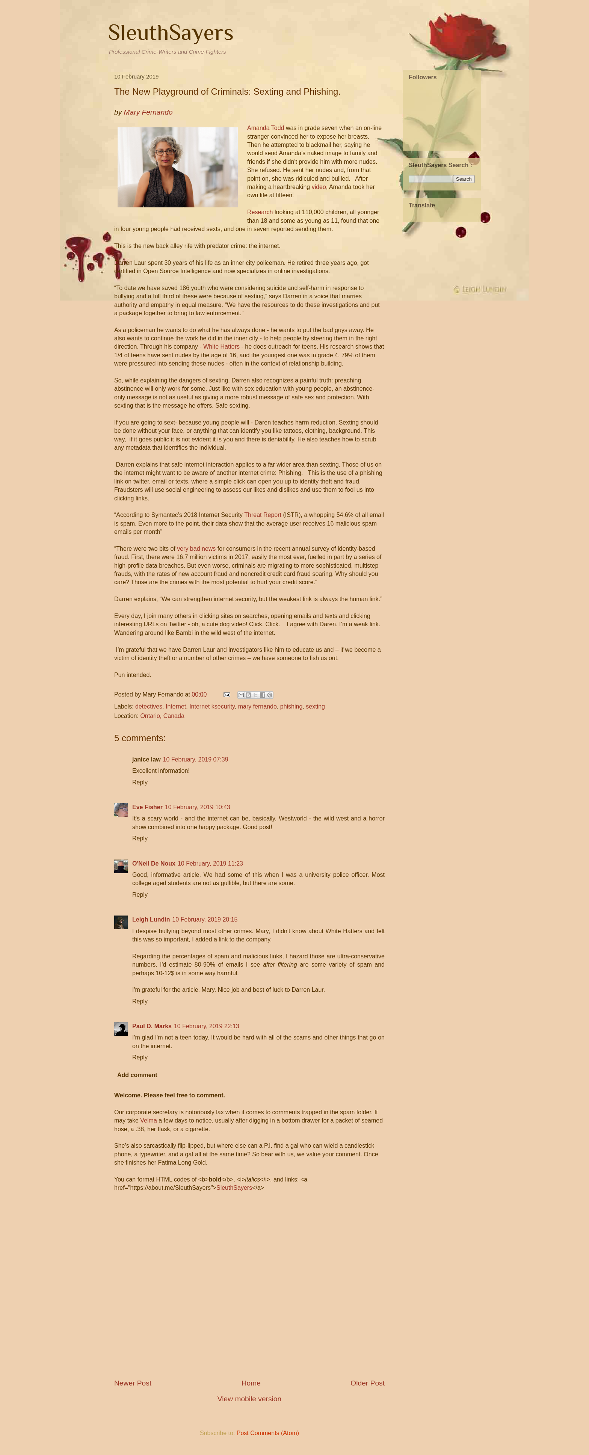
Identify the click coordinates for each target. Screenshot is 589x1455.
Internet (176, 706)
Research (260, 212)
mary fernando (257, 706)
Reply (140, 782)
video (319, 187)
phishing (291, 706)
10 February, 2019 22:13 (206, 1026)
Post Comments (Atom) (268, 1433)
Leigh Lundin (151, 919)
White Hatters (221, 346)
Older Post (367, 1383)
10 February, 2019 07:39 (195, 759)
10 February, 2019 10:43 (197, 807)
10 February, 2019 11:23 (210, 863)
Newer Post (132, 1383)
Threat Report (262, 515)
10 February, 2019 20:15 (204, 919)
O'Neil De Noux (153, 863)
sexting (315, 706)
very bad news (196, 548)
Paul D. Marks (152, 1026)
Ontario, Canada (162, 716)
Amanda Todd (265, 128)
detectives (148, 706)
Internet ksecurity (212, 706)
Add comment (137, 1075)
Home (251, 1383)
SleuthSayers (171, 32)
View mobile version (249, 1399)
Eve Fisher (147, 807)
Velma (148, 1120)
